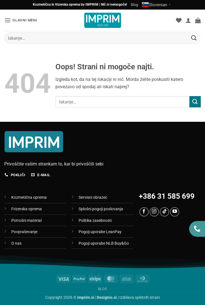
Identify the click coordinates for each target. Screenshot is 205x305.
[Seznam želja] (179, 20)
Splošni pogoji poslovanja (101, 209)
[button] (20, 20)
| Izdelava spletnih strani (128, 297)
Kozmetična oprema (29, 197)
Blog (134, 5)
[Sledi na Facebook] (144, 211)
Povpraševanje (24, 231)
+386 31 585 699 (167, 196)
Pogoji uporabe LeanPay (100, 231)
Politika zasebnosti (95, 220)
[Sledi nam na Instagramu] (154, 211)
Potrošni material (26, 220)
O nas (16, 243)
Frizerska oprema (26, 209)
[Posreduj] (194, 37)
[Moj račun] (188, 20)
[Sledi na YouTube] (174, 211)
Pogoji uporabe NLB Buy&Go (104, 243)
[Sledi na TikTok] (164, 211)
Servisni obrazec (93, 197)
